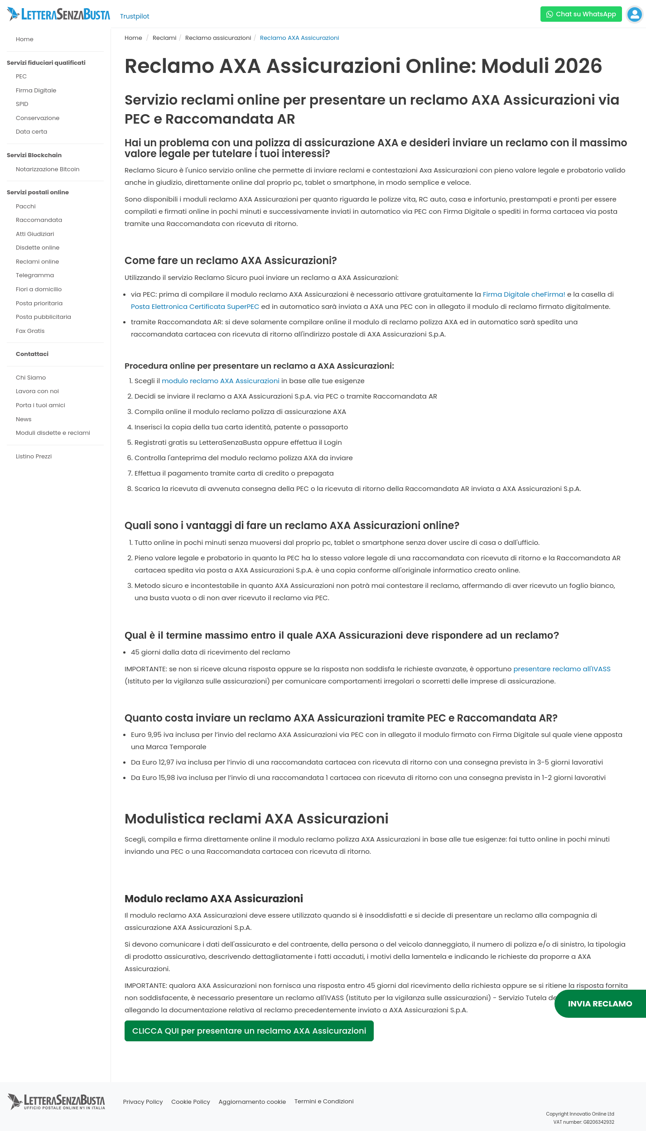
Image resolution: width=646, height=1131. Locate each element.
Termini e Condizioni (324, 1101)
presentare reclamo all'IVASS (562, 669)
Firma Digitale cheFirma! (524, 294)
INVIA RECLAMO (600, 1003)
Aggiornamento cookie (252, 1101)
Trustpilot (134, 16)
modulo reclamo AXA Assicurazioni (221, 380)
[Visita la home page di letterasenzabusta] (58, 14)
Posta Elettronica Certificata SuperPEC (195, 306)
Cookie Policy (190, 1101)
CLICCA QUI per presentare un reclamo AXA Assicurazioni (249, 1030)
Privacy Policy (143, 1101)
